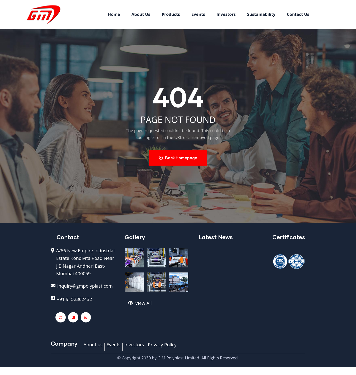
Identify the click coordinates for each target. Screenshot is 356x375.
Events (198, 14)
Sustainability (261, 14)
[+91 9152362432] (84, 301)
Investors (226, 14)
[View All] (160, 305)
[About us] (93, 347)
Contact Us (298, 14)
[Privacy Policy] (162, 347)
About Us (140, 14)
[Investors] (134, 347)
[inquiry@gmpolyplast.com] (84, 288)
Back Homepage (178, 157)
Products (171, 14)
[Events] (113, 347)
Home (114, 14)
